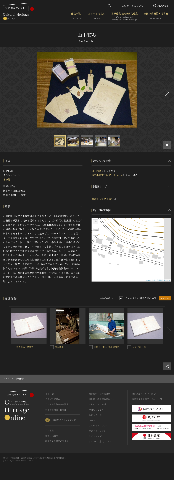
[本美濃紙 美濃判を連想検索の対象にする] (13, 347)
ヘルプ (92, 420)
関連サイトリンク (97, 430)
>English (160, 5)
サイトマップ (95, 436)
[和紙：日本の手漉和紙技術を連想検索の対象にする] (91, 347)
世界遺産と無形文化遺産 (124, 16)
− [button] (96, 226)
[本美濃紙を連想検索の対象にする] (52, 347)
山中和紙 (96, 170)
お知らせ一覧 (95, 414)
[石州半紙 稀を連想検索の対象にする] (129, 347)
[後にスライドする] (166, 92)
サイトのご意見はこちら (100, 441)
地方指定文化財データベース (107, 175)
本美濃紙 (59, 346)
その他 (6, 179)
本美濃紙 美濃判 (24, 346)
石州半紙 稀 (139, 346)
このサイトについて (132, 5)
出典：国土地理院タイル (161, 280)
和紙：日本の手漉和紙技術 (106, 346)
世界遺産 (49, 430)
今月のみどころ (96, 409)
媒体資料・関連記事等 (99, 393)
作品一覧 (76, 16)
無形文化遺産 (51, 435)
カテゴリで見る (96, 16)
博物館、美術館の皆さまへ (101, 399)
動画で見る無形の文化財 (57, 440)
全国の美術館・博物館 (156, 16)
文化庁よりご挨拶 (97, 404)
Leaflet (148, 280)
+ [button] (96, 222)
